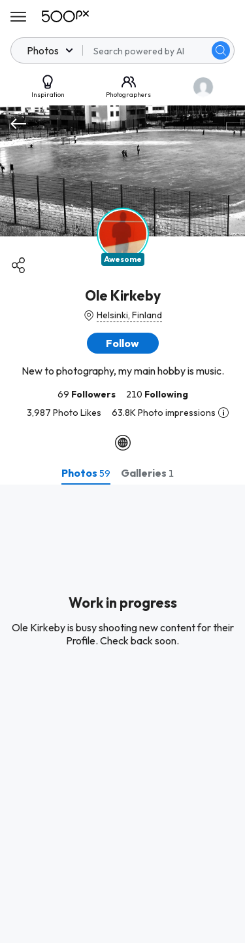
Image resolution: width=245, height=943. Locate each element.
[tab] (86, 473)
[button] (123, 343)
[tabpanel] (122, 714)
